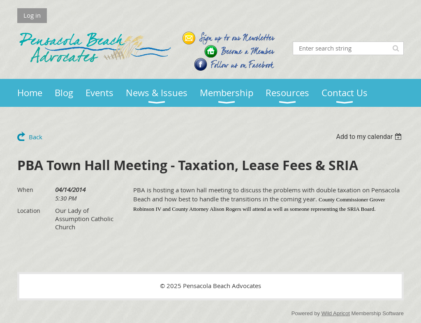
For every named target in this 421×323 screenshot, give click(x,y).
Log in (32, 15)
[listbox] (370, 137)
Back (35, 137)
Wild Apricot (336, 313)
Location (28, 211)
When (25, 190)
